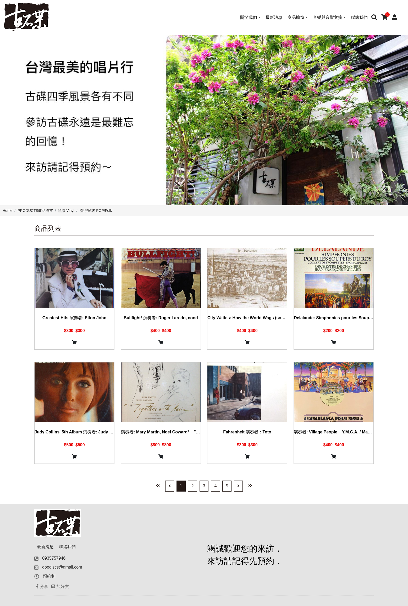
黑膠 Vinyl (66, 210)
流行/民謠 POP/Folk (96, 210)
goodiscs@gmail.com (62, 567)
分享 (42, 586)
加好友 (60, 586)
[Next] (238, 486)
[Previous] (169, 486)
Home (7, 210)
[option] (204, 120)
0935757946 (53, 558)
